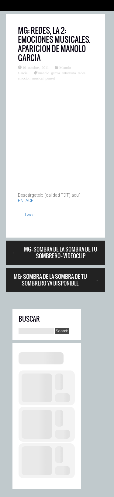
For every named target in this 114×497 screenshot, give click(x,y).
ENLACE (25, 200)
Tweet (30, 214)
